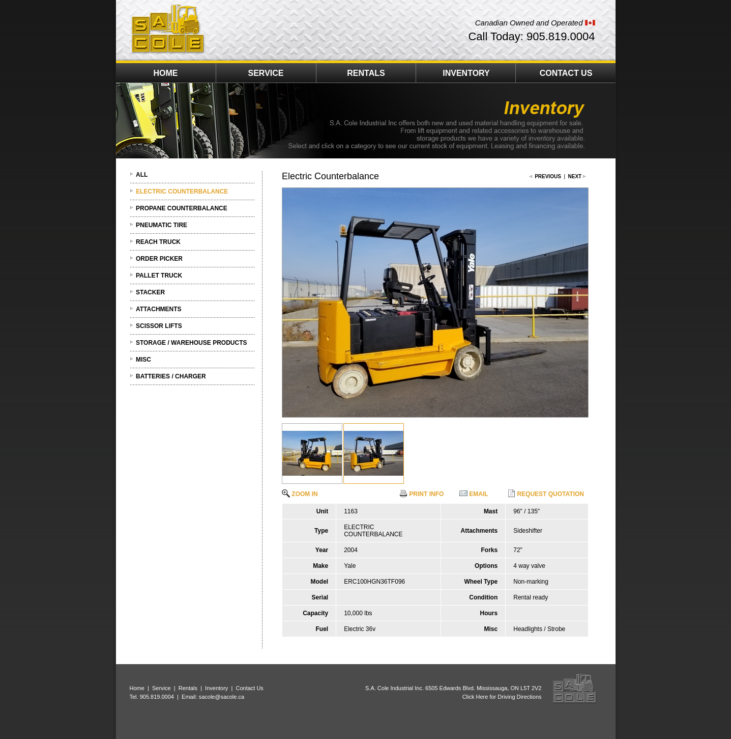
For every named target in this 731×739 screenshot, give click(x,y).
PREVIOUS (548, 176)
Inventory (216, 688)
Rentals (188, 688)
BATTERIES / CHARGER (171, 376)
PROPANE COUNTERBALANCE (181, 208)
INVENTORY (466, 73)
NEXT (575, 176)
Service (161, 688)
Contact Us (249, 688)
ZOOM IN (300, 494)
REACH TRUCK (158, 241)
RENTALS (366, 73)
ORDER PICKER (159, 258)
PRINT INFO (421, 494)
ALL (142, 174)
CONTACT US (566, 73)
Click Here (475, 697)
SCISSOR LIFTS (159, 326)
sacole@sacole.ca (221, 697)
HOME (166, 73)
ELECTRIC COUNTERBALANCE (182, 191)
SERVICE (266, 73)
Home (137, 688)
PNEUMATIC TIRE (161, 225)
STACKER (150, 292)
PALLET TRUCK (159, 275)
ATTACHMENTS (159, 309)
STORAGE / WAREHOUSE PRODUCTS (191, 342)
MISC (143, 359)
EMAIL (473, 494)
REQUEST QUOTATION (545, 494)
